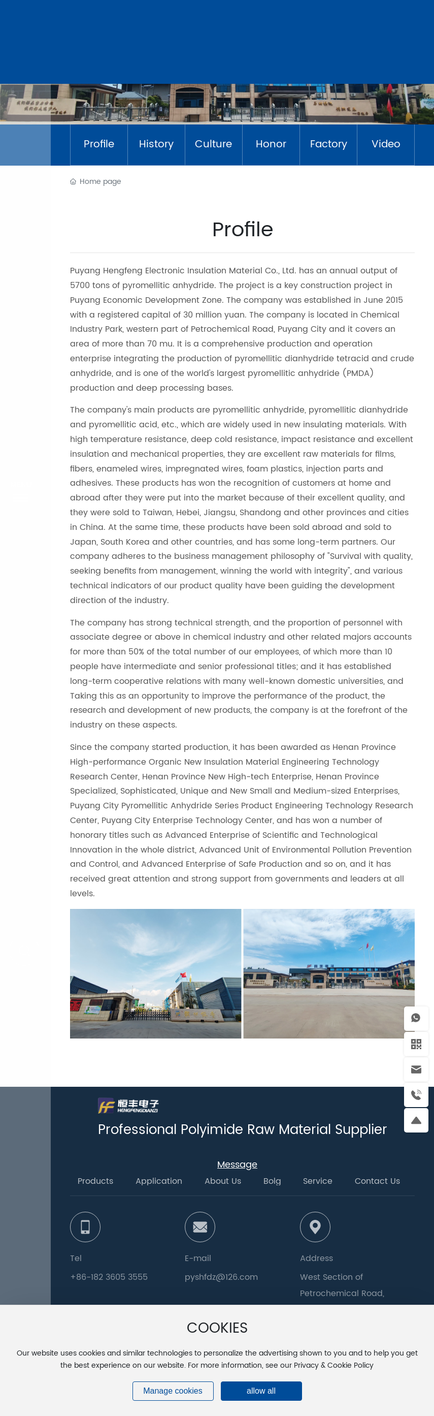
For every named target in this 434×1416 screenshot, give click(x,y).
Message (237, 1164)
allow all (261, 1391)
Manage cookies (173, 1391)
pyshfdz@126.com (221, 1277)
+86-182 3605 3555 (109, 1277)
